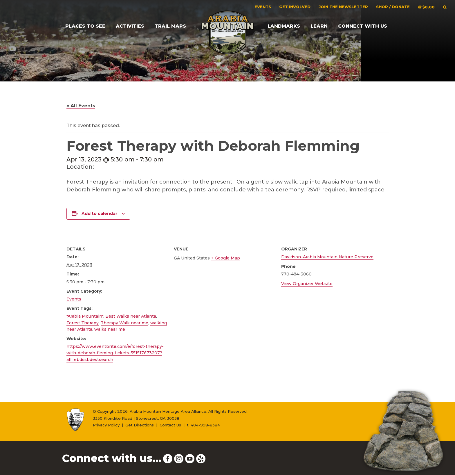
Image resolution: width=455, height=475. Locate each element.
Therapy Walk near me (124, 322)
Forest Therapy (82, 322)
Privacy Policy (106, 425)
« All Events (80, 105)
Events (73, 299)
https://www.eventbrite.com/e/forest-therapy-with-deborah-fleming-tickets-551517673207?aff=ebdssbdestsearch (115, 353)
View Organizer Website (307, 283)
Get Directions (139, 425)
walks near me (109, 329)
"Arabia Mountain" (84, 316)
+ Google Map (225, 258)
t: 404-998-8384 (203, 425)
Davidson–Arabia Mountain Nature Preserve (327, 256)
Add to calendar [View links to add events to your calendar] (99, 213)
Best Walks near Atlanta (130, 316)
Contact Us (170, 425)
